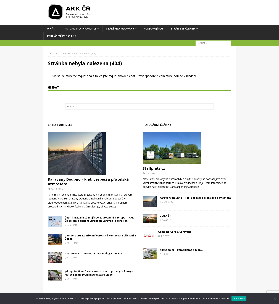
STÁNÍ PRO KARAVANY (120, 28)
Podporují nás (154, 28)
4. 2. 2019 (165, 236)
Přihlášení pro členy (61, 36)
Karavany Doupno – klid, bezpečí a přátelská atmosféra (88, 181)
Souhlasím (239, 298)
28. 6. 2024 (72, 278)
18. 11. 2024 (72, 242)
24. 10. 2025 (57, 189)
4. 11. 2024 (72, 257)
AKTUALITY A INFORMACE (80, 28)
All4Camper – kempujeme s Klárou (181, 250)
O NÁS (51, 28)
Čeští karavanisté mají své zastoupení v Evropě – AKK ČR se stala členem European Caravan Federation (99, 219)
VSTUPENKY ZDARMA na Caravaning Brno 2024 (94, 253)
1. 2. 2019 (150, 173)
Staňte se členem (183, 28)
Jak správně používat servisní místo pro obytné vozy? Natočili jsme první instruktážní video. (99, 273)
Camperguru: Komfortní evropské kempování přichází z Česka (100, 237)
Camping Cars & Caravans (174, 231)
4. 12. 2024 (72, 224)
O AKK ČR (165, 215)
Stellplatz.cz (154, 168)
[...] (114, 206)
